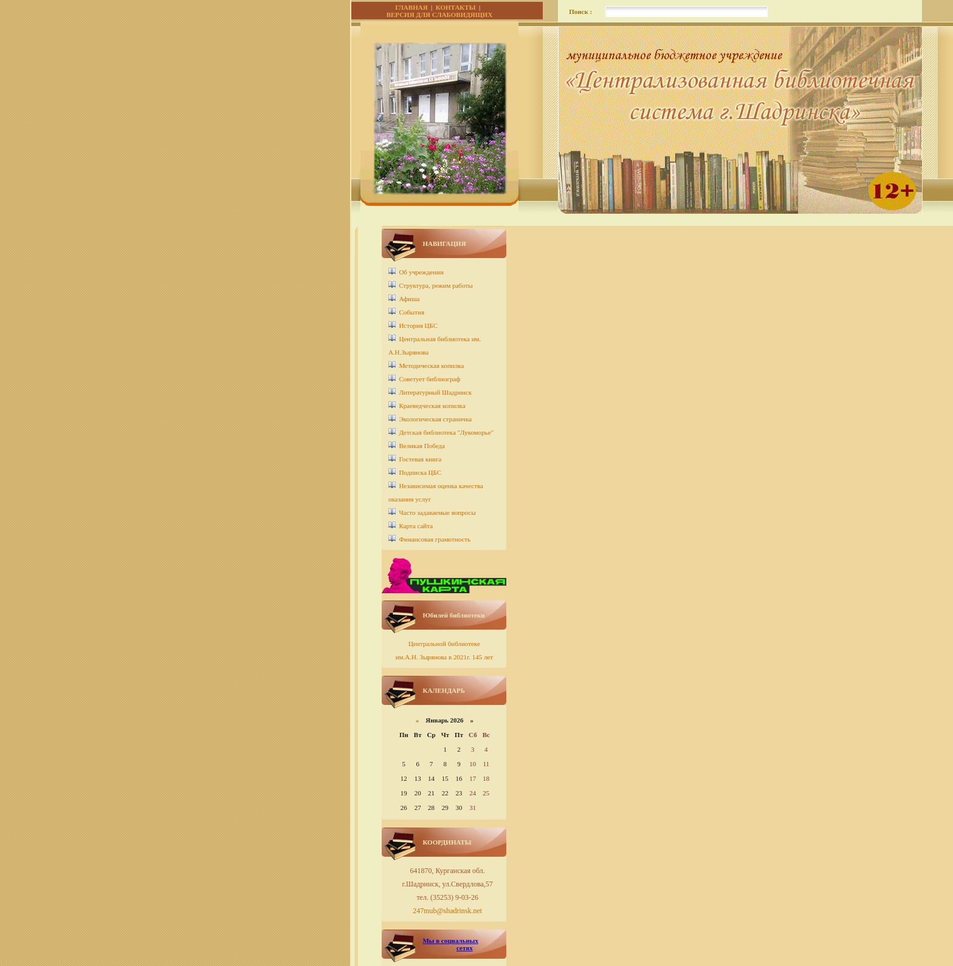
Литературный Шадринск (435, 392)
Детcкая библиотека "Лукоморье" (446, 432)
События (411, 312)
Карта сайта (416, 525)
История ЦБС (418, 325)
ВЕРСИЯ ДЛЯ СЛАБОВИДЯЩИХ (440, 14)
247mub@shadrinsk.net (447, 910)
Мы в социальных (450, 940)
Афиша (409, 298)
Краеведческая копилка (432, 405)
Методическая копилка (431, 365)
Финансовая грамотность (434, 539)
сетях (464, 947)
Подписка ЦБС (420, 472)
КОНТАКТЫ (456, 7)
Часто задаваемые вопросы (437, 512)
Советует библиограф (429, 379)
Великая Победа (422, 445)
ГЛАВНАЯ (411, 7)
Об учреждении (421, 272)
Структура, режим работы (435, 285)
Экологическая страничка (435, 419)
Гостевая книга (420, 459)
